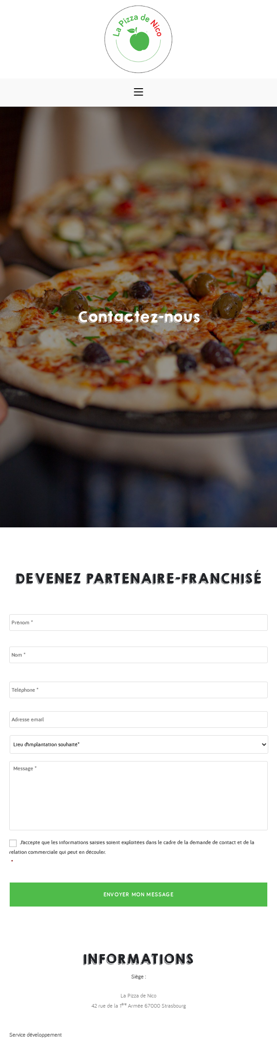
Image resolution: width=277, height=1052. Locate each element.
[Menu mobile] (138, 92)
